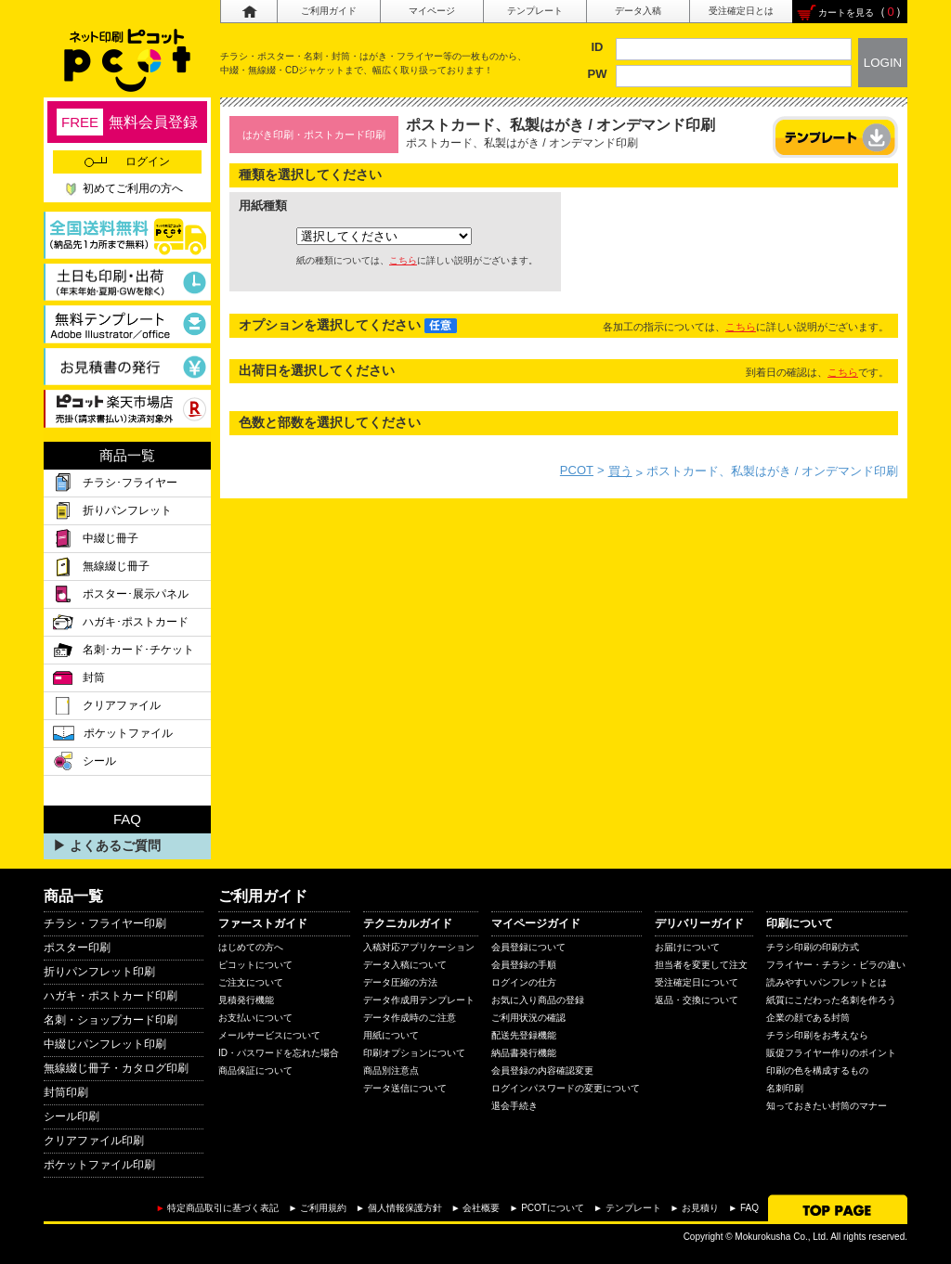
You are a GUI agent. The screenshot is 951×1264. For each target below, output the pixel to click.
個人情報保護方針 (405, 1208)
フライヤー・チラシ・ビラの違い (835, 965)
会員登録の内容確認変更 (542, 1070)
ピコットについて (255, 965)
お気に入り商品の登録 (537, 1000)
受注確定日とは (741, 11)
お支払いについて (255, 1017)
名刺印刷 (784, 1088)
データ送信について (405, 1088)
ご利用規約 (323, 1208)
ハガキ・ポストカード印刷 (110, 995)
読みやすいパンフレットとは (826, 982)
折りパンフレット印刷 (99, 971)
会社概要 (481, 1208)
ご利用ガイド (329, 11)
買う (620, 471)
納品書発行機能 (523, 1053)
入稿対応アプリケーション (419, 947)
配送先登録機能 (523, 1035)
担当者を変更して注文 (701, 965)
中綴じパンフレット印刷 (105, 1044)
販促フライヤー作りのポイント (831, 1053)
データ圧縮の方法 (400, 982)
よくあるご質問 (115, 845)
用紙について (391, 1035)
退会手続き (514, 1106)
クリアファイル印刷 (94, 1140)
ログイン (127, 161)
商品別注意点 (391, 1070)
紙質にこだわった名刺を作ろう (831, 1000)
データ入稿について (405, 965)
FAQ (749, 1208)
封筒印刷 (66, 1092)
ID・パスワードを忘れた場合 (278, 1053)
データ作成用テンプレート (419, 1000)
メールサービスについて (269, 1035)
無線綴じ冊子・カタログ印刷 (116, 1068)
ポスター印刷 (77, 947)
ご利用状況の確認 (528, 1017)
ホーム (248, 11)
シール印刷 (71, 1116)
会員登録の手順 (523, 965)
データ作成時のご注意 (409, 1017)
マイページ (432, 11)
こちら (403, 260)
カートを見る (846, 12)
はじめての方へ (250, 947)
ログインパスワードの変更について (565, 1088)
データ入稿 (638, 11)
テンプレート (535, 11)
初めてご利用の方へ (133, 188)
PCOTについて (552, 1208)
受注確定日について (696, 982)
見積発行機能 (246, 1000)
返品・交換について (696, 1000)
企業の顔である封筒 (808, 1017)
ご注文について (250, 982)
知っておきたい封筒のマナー (826, 1106)
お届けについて (687, 947)
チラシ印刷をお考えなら (817, 1035)
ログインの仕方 (523, 982)
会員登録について (528, 947)
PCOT (576, 470)
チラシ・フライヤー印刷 (105, 923)
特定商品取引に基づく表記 (223, 1208)
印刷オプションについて (414, 1053)
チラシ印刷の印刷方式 (812, 947)
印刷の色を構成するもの (817, 1070)
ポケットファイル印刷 (99, 1164)
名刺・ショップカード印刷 (110, 1019)
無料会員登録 (127, 122)
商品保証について (255, 1070)
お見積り (700, 1208)
